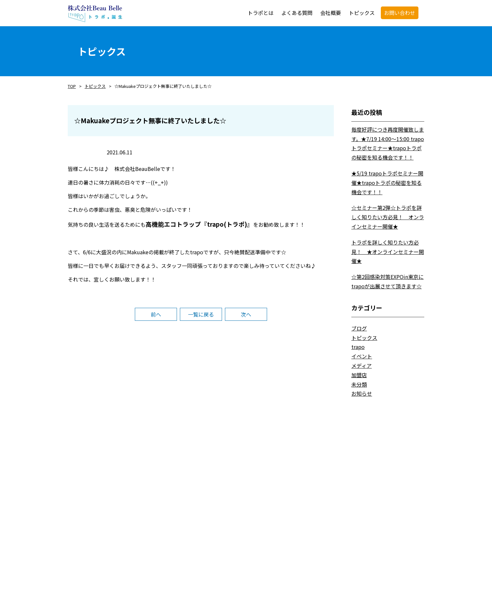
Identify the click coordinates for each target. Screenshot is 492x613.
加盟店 (359, 375)
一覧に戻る (201, 314)
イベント (361, 356)
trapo (358, 347)
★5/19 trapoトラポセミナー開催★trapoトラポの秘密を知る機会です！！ (387, 182)
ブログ (359, 328)
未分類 (359, 384)
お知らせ (361, 393)
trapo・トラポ (95, 13)
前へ (156, 314)
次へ (246, 314)
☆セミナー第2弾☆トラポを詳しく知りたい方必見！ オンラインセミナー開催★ (387, 217)
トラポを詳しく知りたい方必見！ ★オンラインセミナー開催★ (387, 251)
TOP (72, 86)
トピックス (95, 86)
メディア (361, 365)
